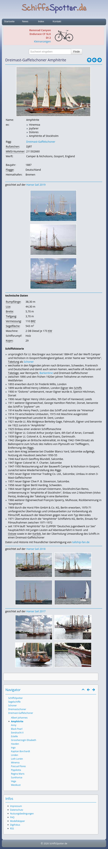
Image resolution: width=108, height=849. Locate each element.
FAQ (12, 817)
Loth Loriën (17, 758)
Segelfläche (13, 326)
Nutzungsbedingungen (22, 813)
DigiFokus (15, 824)
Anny (13, 725)
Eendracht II (17, 732)
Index (41, 21)
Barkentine (46, 373)
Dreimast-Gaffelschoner (40, 141)
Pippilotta (16, 770)
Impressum (16, 806)
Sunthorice (16, 777)
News (25, 21)
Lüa (8, 306)
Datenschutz (16, 809)
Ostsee (12, 533)
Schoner (29, 361)
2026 (46, 843)
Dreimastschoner (17, 709)
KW (50, 331)
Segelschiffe (14, 701)
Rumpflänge (13, 301)
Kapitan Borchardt (20, 751)
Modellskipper (17, 821)
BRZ (33, 321)
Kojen (9, 340)
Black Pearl (16, 728)
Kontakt (57, 21)
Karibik (36, 533)
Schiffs (78, 388)
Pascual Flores (18, 766)
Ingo (13, 747)
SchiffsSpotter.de (58, 843)
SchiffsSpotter (15, 698)
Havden (15, 743)
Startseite (9, 21)
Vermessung (13, 321)
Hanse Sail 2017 (36, 611)
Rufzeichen (12, 146)
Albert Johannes (19, 717)
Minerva (15, 762)
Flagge (10, 169)
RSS (12, 828)
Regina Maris (17, 773)
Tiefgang (11, 316)
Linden (14, 755)
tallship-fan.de (81, 542)
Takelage (13, 373)
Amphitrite (17, 721)
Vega (13, 781)
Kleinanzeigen (42, 41)
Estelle (14, 736)
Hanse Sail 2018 (36, 549)
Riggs (30, 447)
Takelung (13, 361)
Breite (9, 311)
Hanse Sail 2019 (36, 184)
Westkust (16, 785)
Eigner (64, 388)
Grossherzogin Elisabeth (23, 740)
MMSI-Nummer (15, 151)
